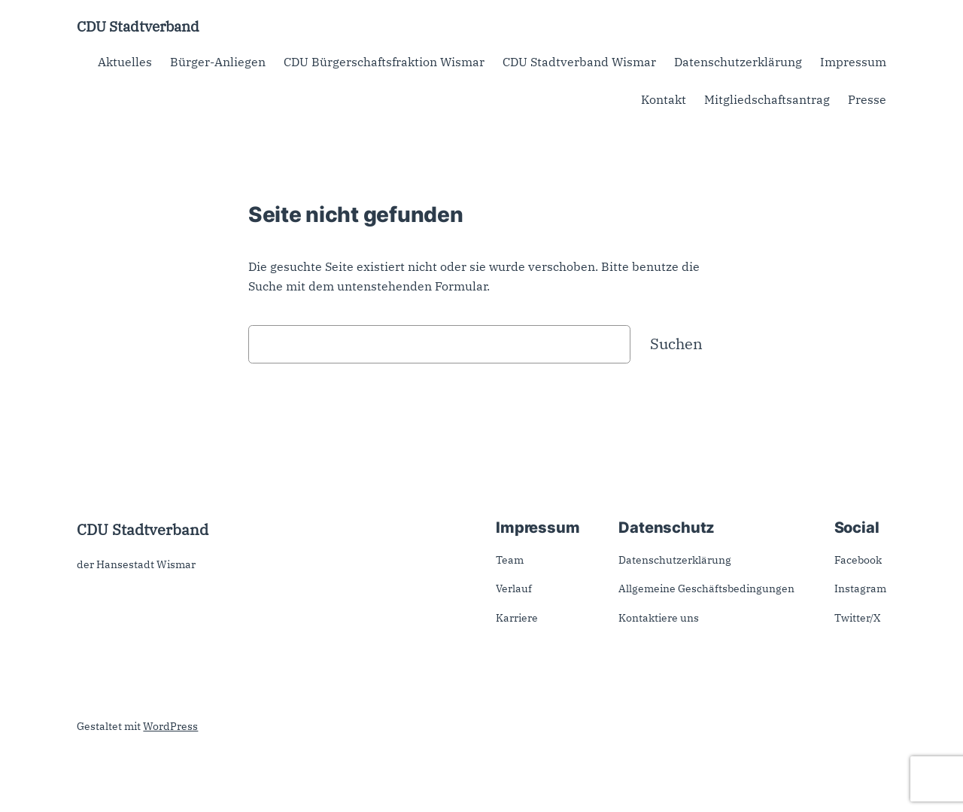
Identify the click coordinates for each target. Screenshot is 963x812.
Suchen (676, 343)
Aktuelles (125, 61)
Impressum (853, 61)
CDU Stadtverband (138, 26)
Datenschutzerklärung (738, 61)
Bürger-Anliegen (218, 61)
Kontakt (663, 99)
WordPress (170, 726)
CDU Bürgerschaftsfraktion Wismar (384, 61)
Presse (867, 99)
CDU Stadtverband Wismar (579, 61)
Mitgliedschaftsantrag (767, 99)
